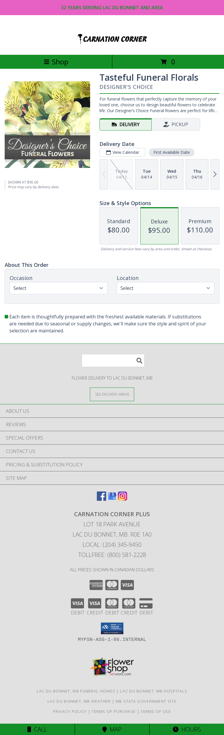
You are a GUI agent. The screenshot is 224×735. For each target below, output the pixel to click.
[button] (112, 628)
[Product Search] (113, 360)
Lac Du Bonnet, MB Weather (79, 701)
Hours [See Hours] (187, 729)
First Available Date (171, 152)
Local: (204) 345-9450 (112, 545)
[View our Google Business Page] (112, 499)
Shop (56, 61)
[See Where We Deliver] (112, 394)
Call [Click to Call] (37, 729)
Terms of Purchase (114, 711)
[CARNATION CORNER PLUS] (112, 46)
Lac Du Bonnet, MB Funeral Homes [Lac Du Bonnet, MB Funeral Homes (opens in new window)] (76, 691)
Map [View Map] (112, 729)
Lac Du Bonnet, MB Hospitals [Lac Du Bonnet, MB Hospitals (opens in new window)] (153, 691)
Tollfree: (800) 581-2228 (112, 555)
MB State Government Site (146, 701)
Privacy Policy (70, 711)
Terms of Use (156, 711)
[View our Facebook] (101, 499)
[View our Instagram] (122, 499)
